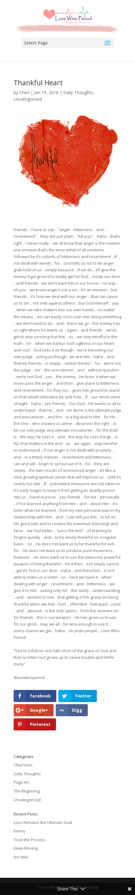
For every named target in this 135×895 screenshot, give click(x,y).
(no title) (21, 857)
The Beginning (27, 791)
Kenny (19, 831)
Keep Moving (26, 848)
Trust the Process (30, 839)
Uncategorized (28, 99)
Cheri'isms (23, 765)
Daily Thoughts (78, 92)
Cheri (24, 92)
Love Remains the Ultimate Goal (43, 822)
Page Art (21, 782)
